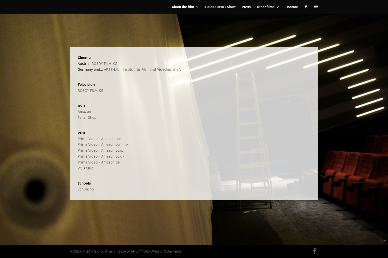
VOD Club (86, 168)
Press (246, 7)
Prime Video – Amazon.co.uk (101, 156)
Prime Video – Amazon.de (99, 162)
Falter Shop (87, 117)
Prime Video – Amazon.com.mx (103, 144)
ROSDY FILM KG (104, 63)
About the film (183, 7)
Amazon (84, 111)
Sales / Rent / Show (220, 7)
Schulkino (86, 189)
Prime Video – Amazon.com (100, 138)
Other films (265, 7)
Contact (292, 7)
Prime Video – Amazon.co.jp (100, 150)
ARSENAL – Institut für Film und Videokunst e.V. (143, 69)
